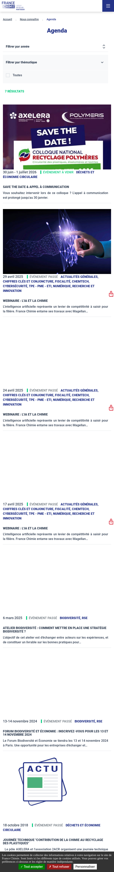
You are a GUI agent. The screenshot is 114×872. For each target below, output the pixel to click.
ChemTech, (80, 281)
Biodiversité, (71, 618)
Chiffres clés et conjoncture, (29, 281)
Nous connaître (29, 19)
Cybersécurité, (16, 286)
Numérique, (62, 286)
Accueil (7, 19)
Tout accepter (31, 866)
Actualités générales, (79, 277)
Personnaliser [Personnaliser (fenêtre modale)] (85, 866)
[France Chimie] (13, 6)
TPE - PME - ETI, (41, 286)
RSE (84, 618)
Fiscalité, (63, 281)
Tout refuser (59, 866)
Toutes (17, 75)
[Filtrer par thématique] (55, 62)
